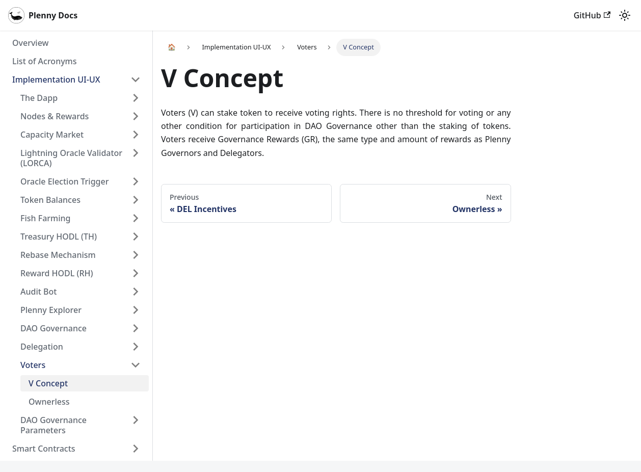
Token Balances (50, 199)
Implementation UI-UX (56, 79)
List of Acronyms (44, 61)
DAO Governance (53, 328)
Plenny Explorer (51, 310)
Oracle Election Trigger (64, 181)
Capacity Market (52, 134)
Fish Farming (45, 218)
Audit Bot (38, 291)
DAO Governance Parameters (53, 425)
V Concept (48, 383)
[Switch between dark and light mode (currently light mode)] (625, 15)
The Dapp (39, 97)
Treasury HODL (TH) (58, 236)
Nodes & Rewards (54, 116)
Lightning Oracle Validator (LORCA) (71, 158)
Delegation (41, 346)
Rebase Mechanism (58, 254)
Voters (32, 365)
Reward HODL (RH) (56, 273)
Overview (30, 42)
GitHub (592, 15)
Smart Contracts (43, 448)
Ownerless (49, 401)
